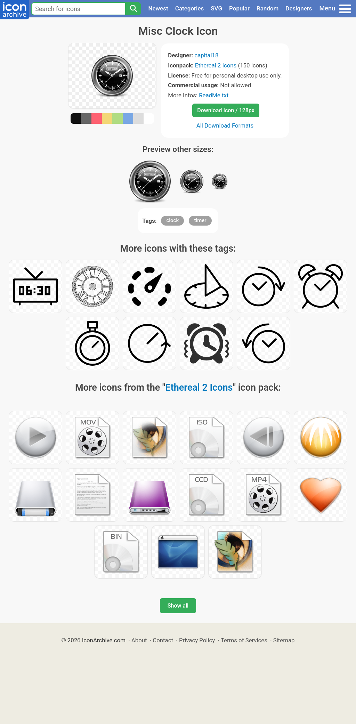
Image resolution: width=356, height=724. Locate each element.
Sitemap (284, 640)
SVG (216, 8)
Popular (239, 8)
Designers (298, 8)
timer (200, 220)
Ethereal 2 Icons (215, 65)
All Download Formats (225, 125)
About (139, 640)
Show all (178, 605)
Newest (158, 8)
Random (267, 8)
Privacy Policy (197, 640)
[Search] (133, 8)
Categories (189, 8)
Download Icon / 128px (225, 110)
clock (172, 220)
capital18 (206, 55)
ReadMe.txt (213, 95)
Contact (163, 640)
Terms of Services (244, 640)
